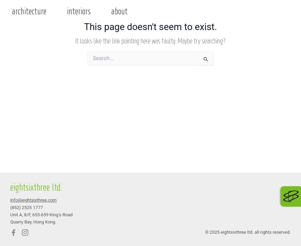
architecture (29, 11)
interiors (79, 11)
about (119, 11)
